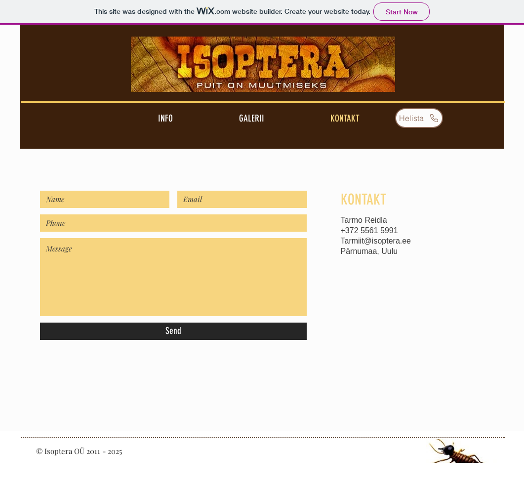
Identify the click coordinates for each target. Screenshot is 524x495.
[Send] (173, 331)
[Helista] (419, 118)
